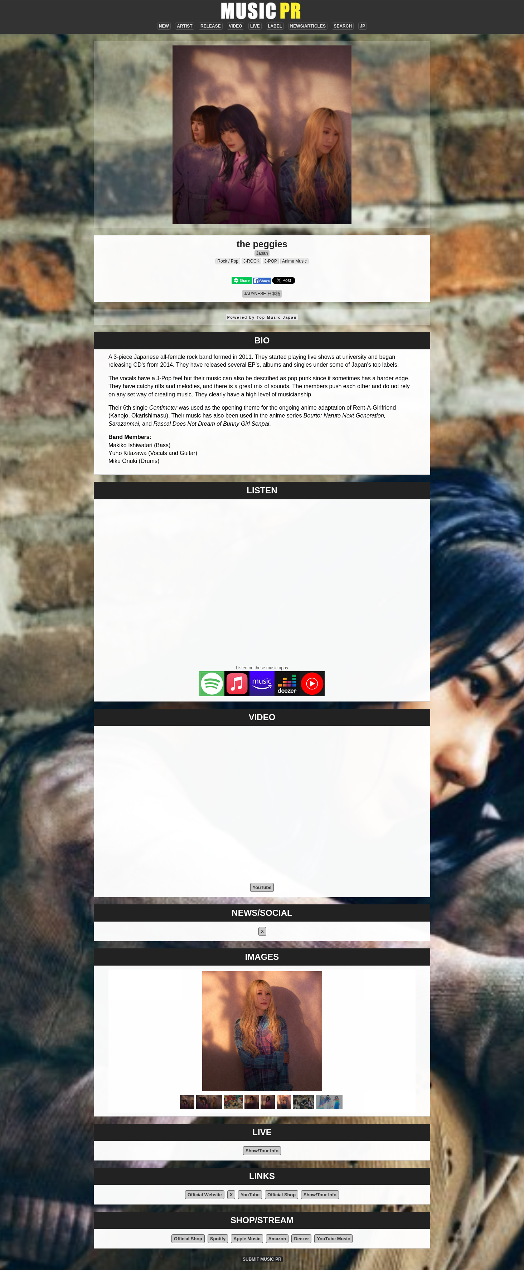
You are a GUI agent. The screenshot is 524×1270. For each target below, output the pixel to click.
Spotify (217, 1238)
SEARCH (343, 26)
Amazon (277, 1238)
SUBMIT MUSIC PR (262, 1259)
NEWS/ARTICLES (308, 26)
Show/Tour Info (262, 1150)
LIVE (255, 26)
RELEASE (210, 26)
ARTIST (184, 26)
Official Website (205, 1194)
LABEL (275, 26)
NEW (164, 26)
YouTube (262, 887)
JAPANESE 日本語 (262, 293)
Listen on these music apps (262, 667)
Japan (262, 253)
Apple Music (246, 1238)
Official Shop (281, 1194)
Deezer (301, 1238)
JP (362, 26)
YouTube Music (333, 1238)
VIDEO (235, 26)
